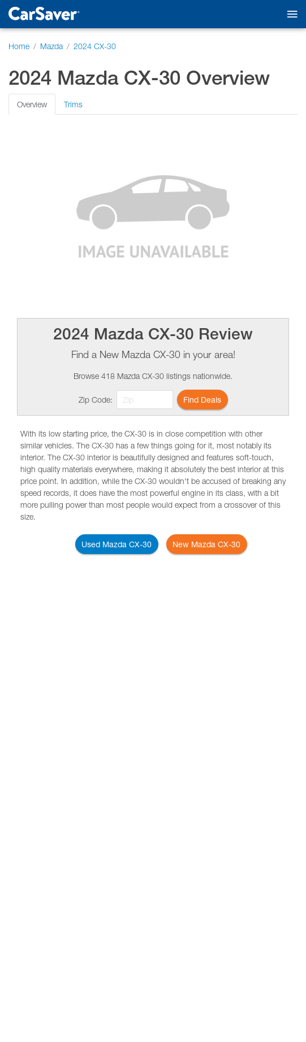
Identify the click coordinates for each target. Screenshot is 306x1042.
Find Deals (202, 399)
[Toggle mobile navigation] (290, 14)
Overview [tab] (32, 104)
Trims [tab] (73, 104)
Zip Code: (96, 399)
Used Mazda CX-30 (116, 544)
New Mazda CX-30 (206, 544)
